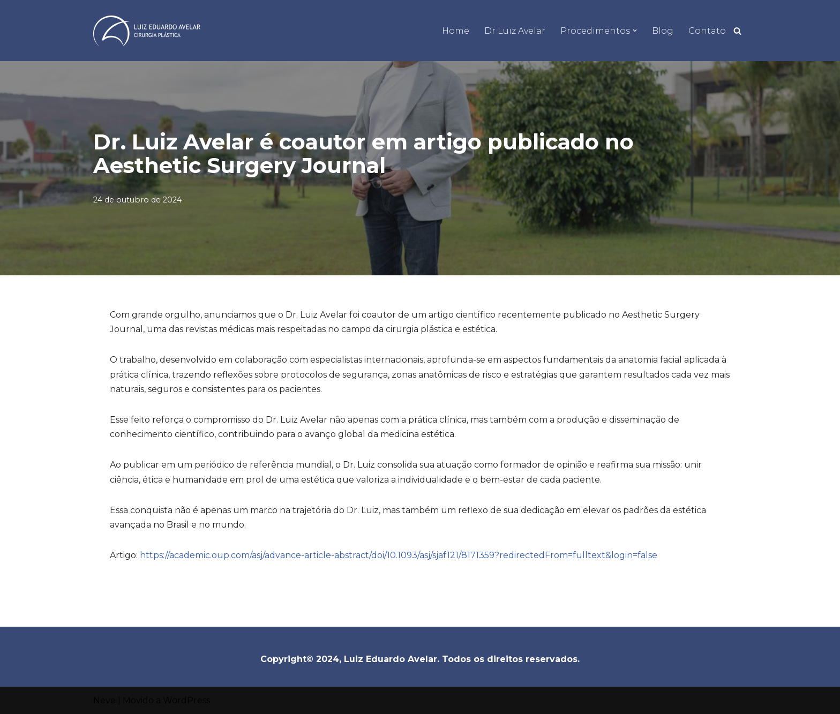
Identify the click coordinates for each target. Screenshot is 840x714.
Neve (104, 700)
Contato (707, 31)
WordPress (186, 700)
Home (455, 31)
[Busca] (737, 31)
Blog (662, 31)
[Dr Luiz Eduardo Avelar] (146, 31)
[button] (635, 30)
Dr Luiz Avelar (514, 31)
